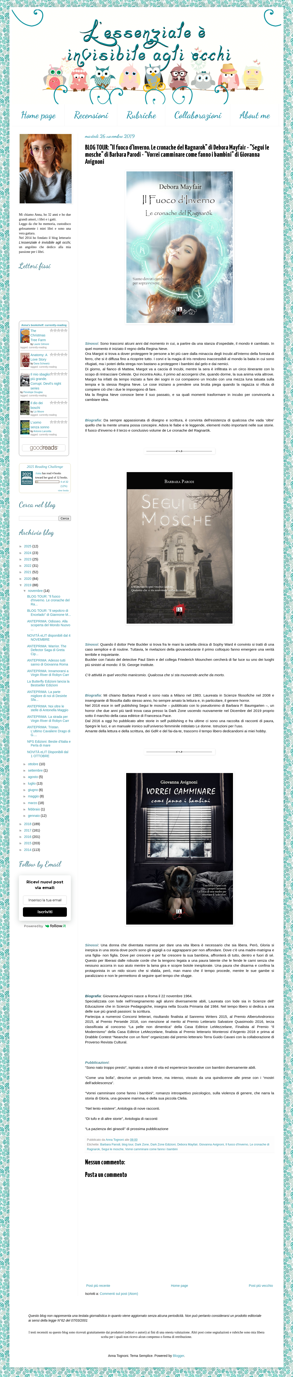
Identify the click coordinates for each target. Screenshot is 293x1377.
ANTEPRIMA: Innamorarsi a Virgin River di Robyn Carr (48, 673)
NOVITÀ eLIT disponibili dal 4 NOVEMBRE (48, 637)
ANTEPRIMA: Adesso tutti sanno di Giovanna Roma (47, 662)
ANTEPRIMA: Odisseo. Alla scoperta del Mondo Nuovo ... (48, 625)
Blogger (178, 1356)
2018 (28, 824)
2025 (28, 546)
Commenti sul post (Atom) (119, 1294)
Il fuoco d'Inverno (236, 1144)
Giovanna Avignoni (211, 1144)
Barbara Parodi (110, 1144)
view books (63, 490)
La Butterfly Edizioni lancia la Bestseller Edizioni (48, 683)
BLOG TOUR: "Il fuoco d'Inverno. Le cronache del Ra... (48, 600)
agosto (33, 777)
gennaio (34, 816)
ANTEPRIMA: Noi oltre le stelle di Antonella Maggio (47, 708)
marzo (33, 803)
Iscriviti (45, 912)
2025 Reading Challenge (45, 467)
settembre (35, 770)
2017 (28, 830)
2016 (28, 837)
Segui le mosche (113, 1149)
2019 (28, 585)
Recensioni (91, 115)
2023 (28, 559)
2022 (28, 566)
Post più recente (98, 1286)
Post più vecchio (261, 1286)
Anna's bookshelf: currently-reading (44, 325)
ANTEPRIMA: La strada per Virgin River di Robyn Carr (48, 719)
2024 (28, 553)
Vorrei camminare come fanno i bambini (151, 1149)
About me (255, 115)
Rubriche (141, 115)
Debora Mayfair (187, 1144)
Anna (38, 473)
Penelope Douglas (33, 392)
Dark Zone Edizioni (163, 1144)
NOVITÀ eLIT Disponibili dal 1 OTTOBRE (47, 754)
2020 (28, 579)
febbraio (34, 809)
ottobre (33, 764)
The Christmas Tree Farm (38, 335)
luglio (32, 783)
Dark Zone (142, 1144)
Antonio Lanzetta (42, 431)
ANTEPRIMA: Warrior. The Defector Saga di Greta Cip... (46, 650)
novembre (35, 591)
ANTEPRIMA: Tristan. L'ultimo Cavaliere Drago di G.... (48, 731)
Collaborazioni (197, 115)
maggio (34, 796)
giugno (33, 790)
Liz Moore (39, 411)
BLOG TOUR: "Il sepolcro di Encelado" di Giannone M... (49, 613)
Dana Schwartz (42, 363)
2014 (28, 850)
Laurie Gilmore (41, 344)
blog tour (127, 1144)
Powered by (45, 926)
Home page (38, 115)
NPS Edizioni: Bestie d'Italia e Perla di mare (49, 743)
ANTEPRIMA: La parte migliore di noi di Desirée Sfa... (47, 696)
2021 (28, 572)
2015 (28, 843)
